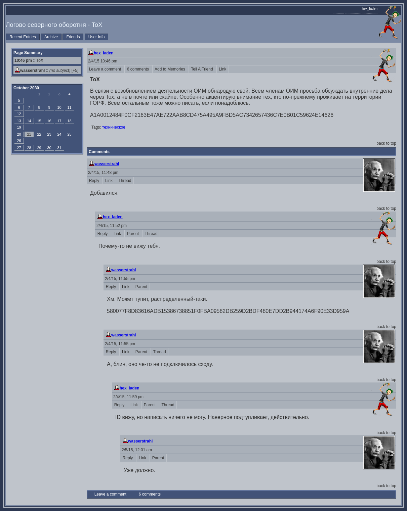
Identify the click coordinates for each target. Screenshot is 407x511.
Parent (133, 233)
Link (223, 69)
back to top (386, 143)
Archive (51, 37)
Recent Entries (22, 37)
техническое (113, 127)
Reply (95, 180)
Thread (124, 180)
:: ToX (28, 60)
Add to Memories (171, 69)
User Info (96, 37)
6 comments (138, 69)
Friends (73, 37)
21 (29, 134)
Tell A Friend (202, 69)
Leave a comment (105, 69)
